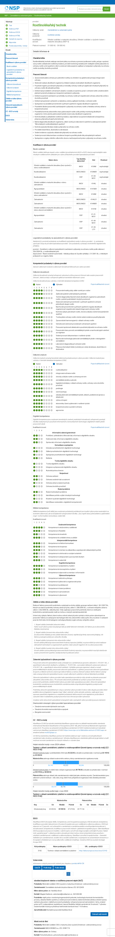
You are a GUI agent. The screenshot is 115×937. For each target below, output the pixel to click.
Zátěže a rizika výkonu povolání (13, 100)
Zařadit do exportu (14, 39)
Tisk (9, 25)
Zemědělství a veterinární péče (21, 15)
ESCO (8, 116)
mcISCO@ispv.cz (50, 732)
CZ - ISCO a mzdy (12, 111)
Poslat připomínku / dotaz (16, 46)
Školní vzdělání (12, 66)
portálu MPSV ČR (78, 863)
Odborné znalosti (13, 88)
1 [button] (68, 874)
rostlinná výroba (54, 35)
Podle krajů (47, 868)
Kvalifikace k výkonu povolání (16, 62)
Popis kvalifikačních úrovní (100, 284)
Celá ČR (37, 868)
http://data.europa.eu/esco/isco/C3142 (93, 851)
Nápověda (11, 42)
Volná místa (10, 120)
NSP (6, 15)
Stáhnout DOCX (13, 32)
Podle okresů (59, 868)
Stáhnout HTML (13, 36)
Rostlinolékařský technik (42, 15)
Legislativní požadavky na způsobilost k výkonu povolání (15, 72)
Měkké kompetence (13, 95)
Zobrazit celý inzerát (99, 914)
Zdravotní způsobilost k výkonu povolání (14, 106)
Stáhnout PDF (12, 29)
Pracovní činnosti (12, 58)
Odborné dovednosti (14, 84)
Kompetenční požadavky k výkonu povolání (15, 79)
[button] (65, 874)
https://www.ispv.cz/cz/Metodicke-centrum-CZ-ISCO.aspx (84, 730)
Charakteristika (11, 54)
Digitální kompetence (14, 91)
